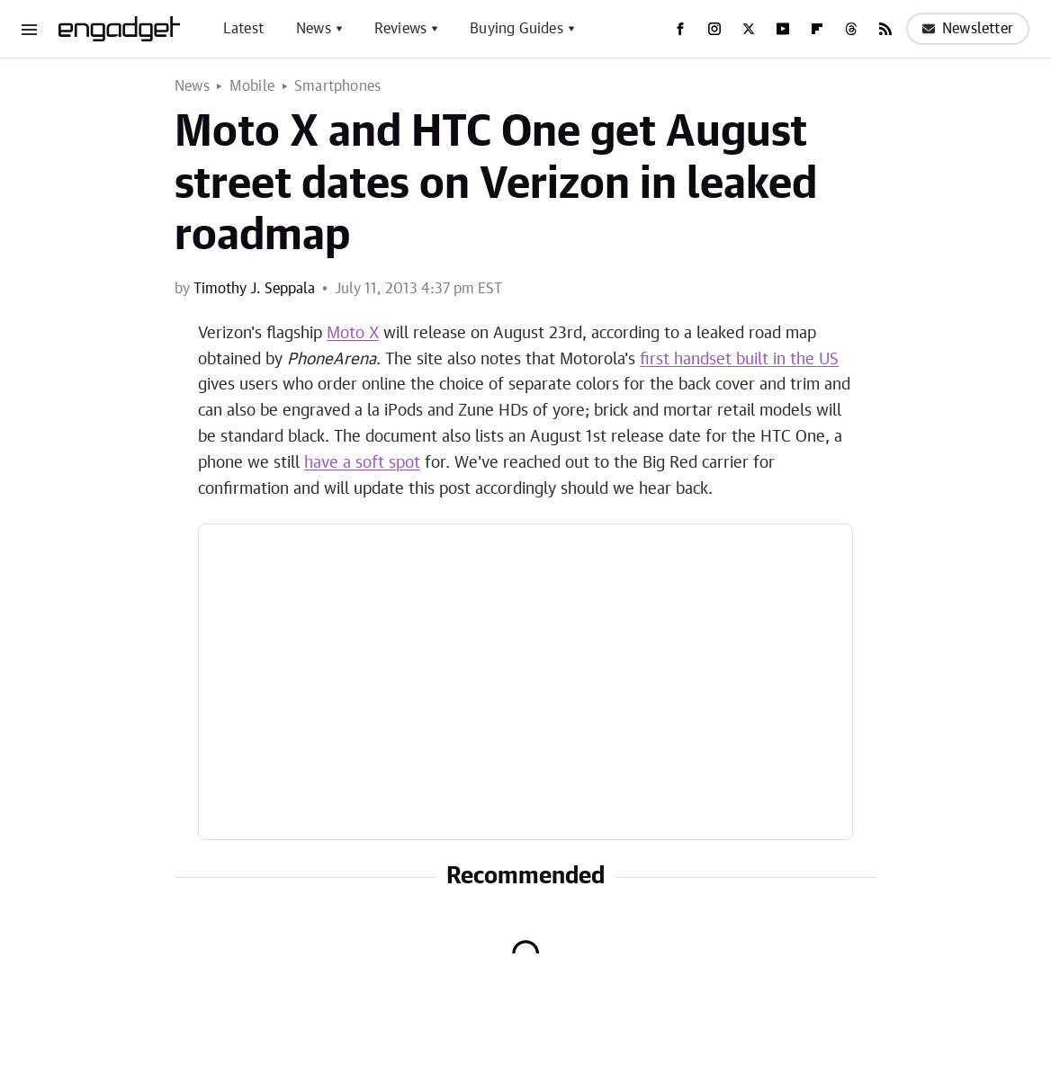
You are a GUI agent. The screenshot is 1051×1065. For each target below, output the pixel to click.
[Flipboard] (817, 28)
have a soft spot (362, 463)
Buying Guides (516, 29)
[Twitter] (748, 28)
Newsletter (967, 29)
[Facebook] (680, 28)
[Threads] (851, 28)
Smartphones (337, 86)
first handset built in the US (739, 360)
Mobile (251, 86)
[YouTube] (782, 28)
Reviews (400, 29)
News (313, 29)
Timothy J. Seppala (254, 289)
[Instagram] (714, 28)
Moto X (353, 334)
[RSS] (885, 28)
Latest (243, 29)
